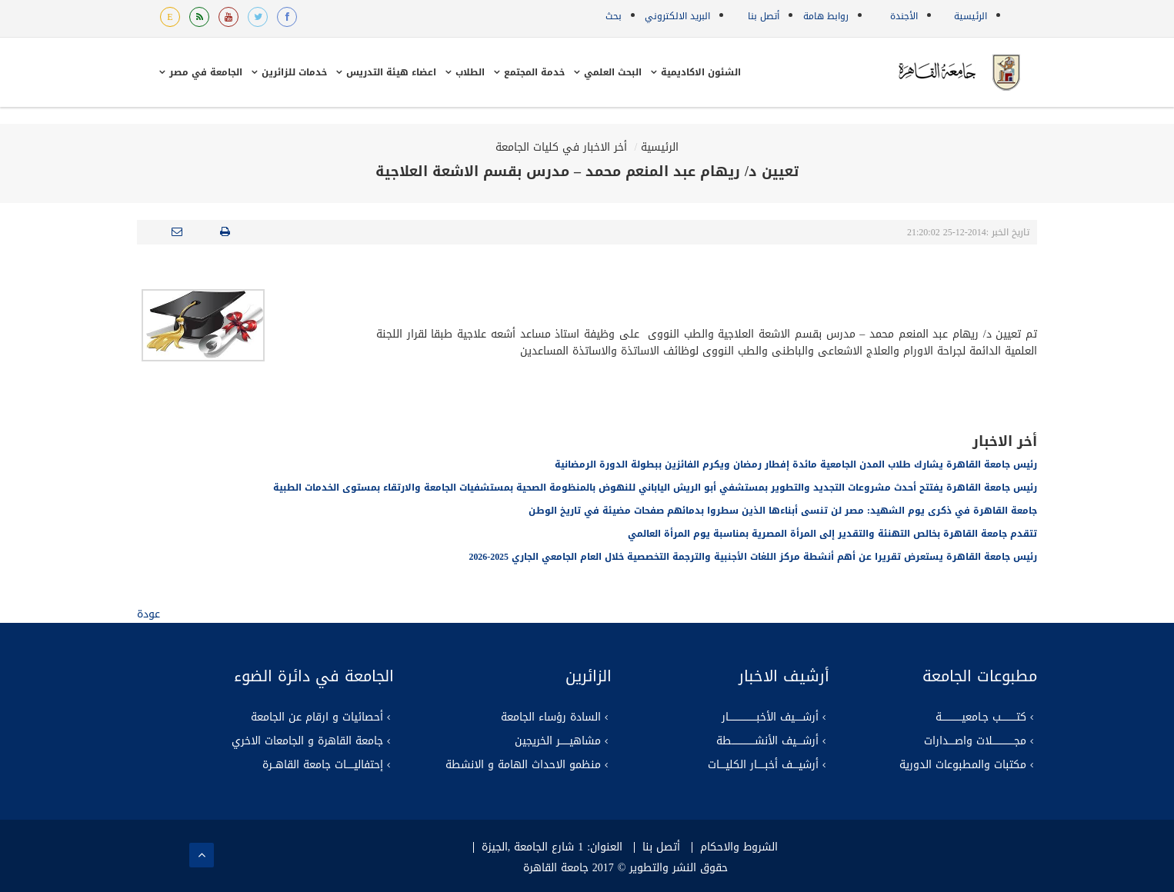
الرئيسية (970, 16)
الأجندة (904, 16)
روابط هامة (826, 16)
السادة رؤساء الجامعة (551, 717)
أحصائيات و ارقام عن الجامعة (317, 717)
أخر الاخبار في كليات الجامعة (561, 147)
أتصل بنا (763, 16)
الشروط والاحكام (739, 847)
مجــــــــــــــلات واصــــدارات (975, 741)
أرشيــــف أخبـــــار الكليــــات (763, 765)
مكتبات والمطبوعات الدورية (962, 765)
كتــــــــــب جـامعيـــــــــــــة (981, 717)
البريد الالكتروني (677, 16)
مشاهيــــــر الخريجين (558, 741)
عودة (148, 614)
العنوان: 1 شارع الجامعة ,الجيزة (552, 847)
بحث (613, 16)
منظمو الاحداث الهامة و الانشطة (523, 765)
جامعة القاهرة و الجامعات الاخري (307, 741)
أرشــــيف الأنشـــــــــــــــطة (767, 741)
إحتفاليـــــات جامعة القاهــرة (322, 765)
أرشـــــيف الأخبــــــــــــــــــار (770, 717)
